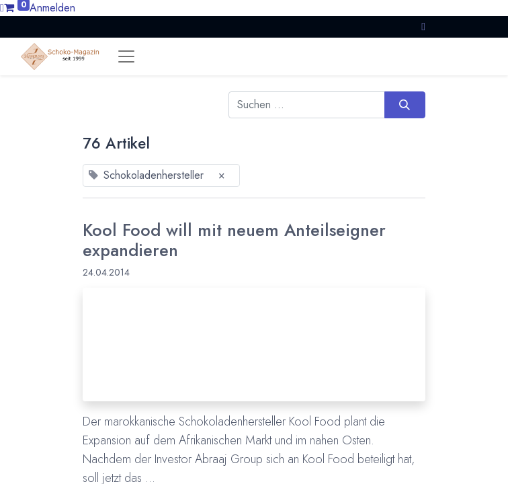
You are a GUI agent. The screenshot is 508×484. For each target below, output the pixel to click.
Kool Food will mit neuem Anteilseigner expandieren (234, 240)
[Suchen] (404, 104)
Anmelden (52, 7)
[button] (423, 26)
